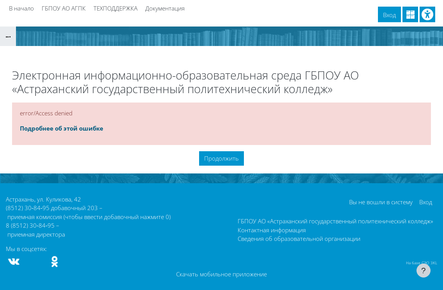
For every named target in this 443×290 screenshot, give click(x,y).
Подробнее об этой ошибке (61, 128)
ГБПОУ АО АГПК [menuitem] (64, 8)
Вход (389, 15)
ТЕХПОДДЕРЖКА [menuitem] (116, 8)
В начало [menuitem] (21, 8)
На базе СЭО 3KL (421, 262)
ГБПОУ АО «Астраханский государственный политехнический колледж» (335, 221)
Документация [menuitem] (165, 8)
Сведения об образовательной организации (299, 238)
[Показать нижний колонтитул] (424, 270)
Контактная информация (272, 230)
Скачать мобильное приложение (221, 274)
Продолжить (221, 158)
